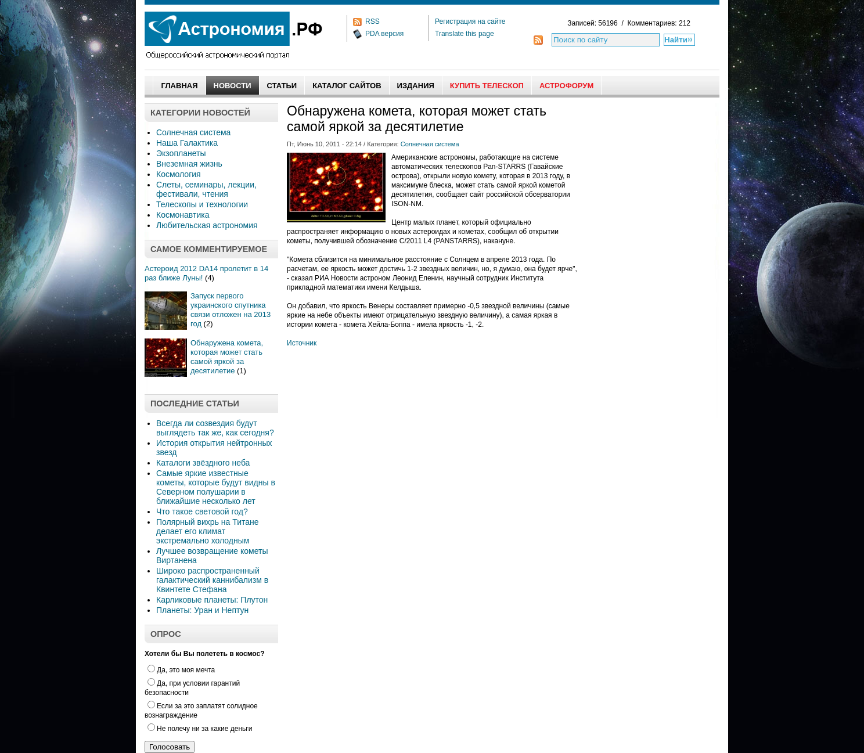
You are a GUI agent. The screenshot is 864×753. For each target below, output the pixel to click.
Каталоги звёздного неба (203, 462)
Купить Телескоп (487, 85)
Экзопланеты (181, 153)
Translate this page (464, 34)
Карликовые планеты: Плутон (212, 599)
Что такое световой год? (202, 511)
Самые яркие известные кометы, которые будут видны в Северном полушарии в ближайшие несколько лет (215, 487)
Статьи (282, 85)
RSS (372, 21)
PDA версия (384, 34)
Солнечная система (193, 132)
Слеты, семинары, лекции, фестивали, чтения (206, 189)
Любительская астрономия (207, 225)
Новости (232, 85)
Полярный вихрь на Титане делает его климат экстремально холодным (207, 531)
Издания (415, 85)
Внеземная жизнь (189, 163)
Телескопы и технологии (202, 204)
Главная (179, 85)
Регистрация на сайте (470, 21)
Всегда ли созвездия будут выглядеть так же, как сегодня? (215, 428)
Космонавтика (182, 214)
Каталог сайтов (346, 85)
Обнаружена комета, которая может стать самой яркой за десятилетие (226, 356)
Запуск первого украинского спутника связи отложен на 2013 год (230, 309)
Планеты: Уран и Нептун (202, 610)
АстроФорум (566, 85)
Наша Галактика (187, 142)
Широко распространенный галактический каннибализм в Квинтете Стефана (212, 580)
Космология (178, 174)
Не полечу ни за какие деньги (199, 729)
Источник (301, 343)
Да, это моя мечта (181, 670)
